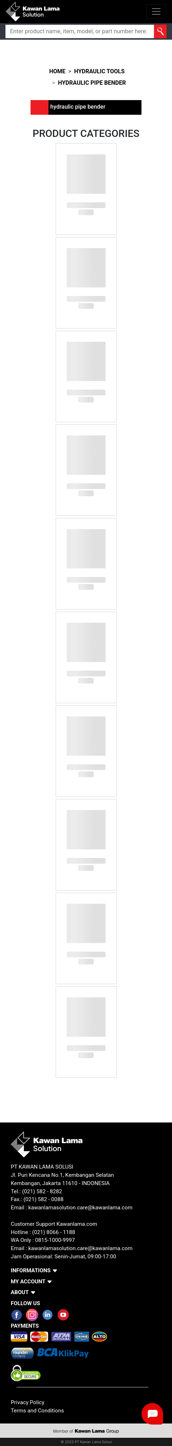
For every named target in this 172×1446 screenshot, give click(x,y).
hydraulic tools (99, 71)
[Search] (79, 31)
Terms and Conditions (37, 1410)
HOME (57, 71)
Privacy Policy (28, 1402)
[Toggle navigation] (156, 11)
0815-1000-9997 (55, 1240)
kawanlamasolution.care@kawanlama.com (80, 1207)
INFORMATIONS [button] (31, 1270)
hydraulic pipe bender (92, 82)
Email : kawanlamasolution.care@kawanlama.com (72, 1248)
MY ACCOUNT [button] (28, 1281)
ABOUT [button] (20, 1292)
